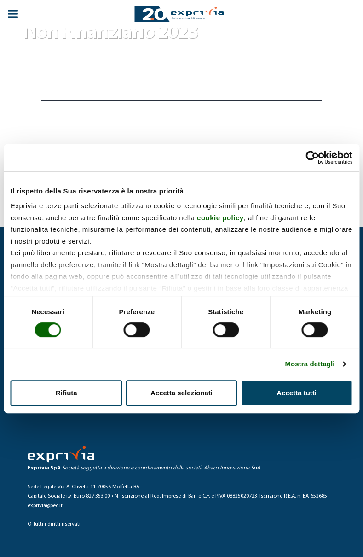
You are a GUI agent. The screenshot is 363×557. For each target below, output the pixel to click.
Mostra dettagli (309, 364)
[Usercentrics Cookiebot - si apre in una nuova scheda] (312, 157)
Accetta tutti (297, 393)
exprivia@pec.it (45, 506)
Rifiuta (66, 393)
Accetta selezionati (181, 393)
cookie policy (220, 218)
